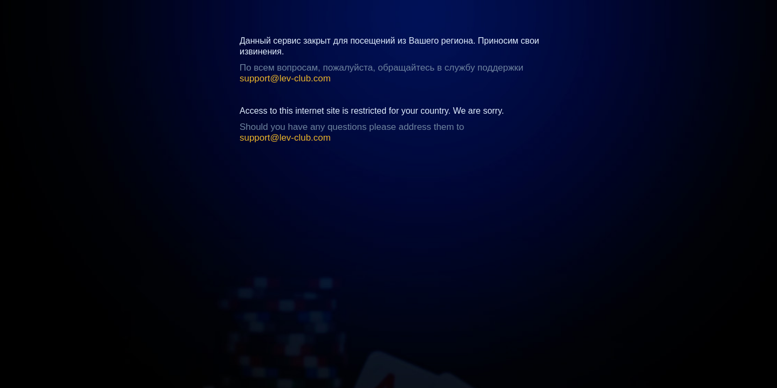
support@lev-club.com (285, 78)
